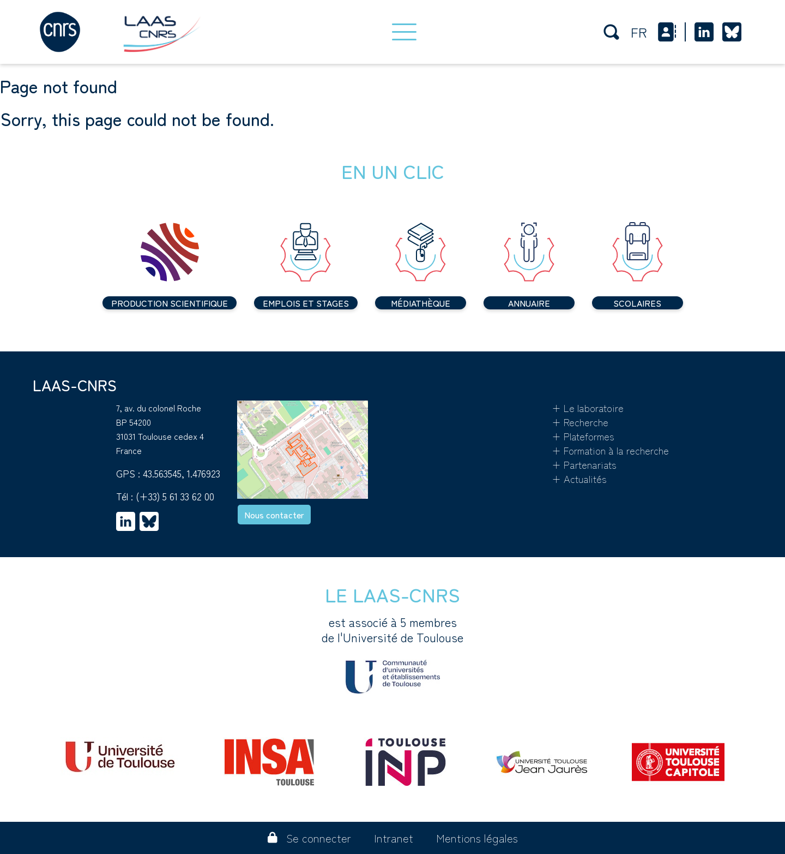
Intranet (393, 838)
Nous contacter (274, 514)
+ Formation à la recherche (610, 450)
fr (639, 32)
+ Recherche (580, 422)
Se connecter (309, 838)
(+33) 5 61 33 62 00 (175, 496)
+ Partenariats (584, 464)
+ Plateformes (583, 436)
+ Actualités (579, 478)
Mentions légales (477, 838)
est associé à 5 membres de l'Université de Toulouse (392, 654)
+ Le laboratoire (588, 408)
